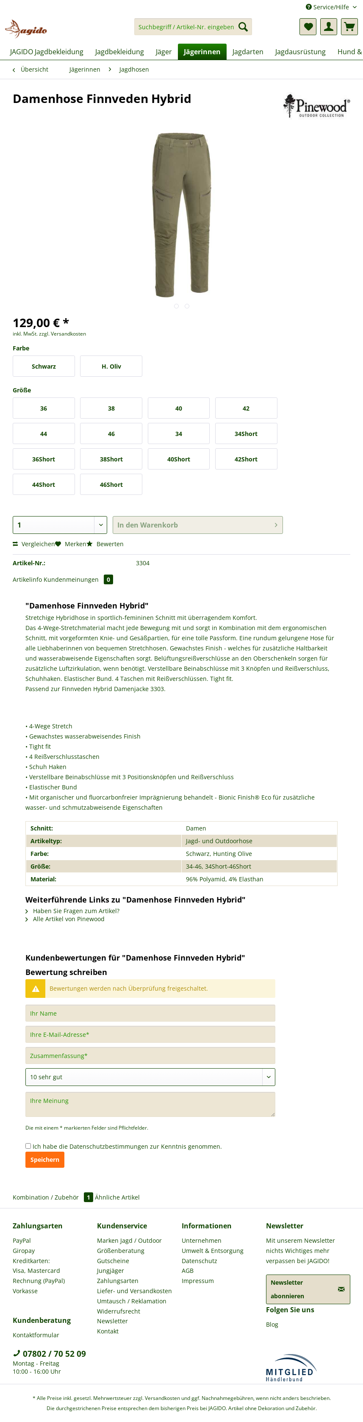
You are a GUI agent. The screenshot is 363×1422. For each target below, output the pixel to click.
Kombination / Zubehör (54, 1197)
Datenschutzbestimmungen (108, 1146)
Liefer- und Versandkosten (134, 1291)
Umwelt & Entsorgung (213, 1251)
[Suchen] (243, 26)
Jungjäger (110, 1270)
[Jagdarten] (248, 52)
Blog (272, 1324)
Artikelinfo (27, 579)
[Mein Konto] (328, 26)
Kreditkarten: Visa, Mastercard (36, 1266)
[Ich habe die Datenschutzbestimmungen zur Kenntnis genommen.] (28, 1146)
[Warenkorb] (349, 26)
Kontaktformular (36, 1335)
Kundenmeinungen (78, 579)
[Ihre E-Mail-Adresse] (150, 1034)
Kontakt (108, 1331)
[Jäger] (164, 52)
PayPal (22, 1240)
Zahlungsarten (118, 1281)
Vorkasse (25, 1291)
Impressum (198, 1281)
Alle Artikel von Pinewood (65, 919)
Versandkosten (162, 1398)
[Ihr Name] (150, 1013)
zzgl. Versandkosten (62, 333)
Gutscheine (113, 1261)
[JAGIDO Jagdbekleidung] (46, 52)
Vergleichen (34, 544)
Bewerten (105, 544)
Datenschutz (199, 1261)
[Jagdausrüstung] (300, 52)
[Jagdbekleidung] (119, 52)
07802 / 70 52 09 (49, 1353)
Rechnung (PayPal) (39, 1281)
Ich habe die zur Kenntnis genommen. (127, 1146)
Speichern (44, 1159)
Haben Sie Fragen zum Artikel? (72, 911)
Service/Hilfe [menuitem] (328, 7)
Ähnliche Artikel (117, 1197)
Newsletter (112, 1321)
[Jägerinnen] (202, 52)
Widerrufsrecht (118, 1311)
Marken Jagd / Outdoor (129, 1240)
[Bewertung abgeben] (150, 1077)
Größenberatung (120, 1251)
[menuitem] (193, 30)
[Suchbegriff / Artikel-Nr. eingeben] (193, 26)
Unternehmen (202, 1240)
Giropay (24, 1251)
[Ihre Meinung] (150, 1104)
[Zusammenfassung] (150, 1055)
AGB (188, 1270)
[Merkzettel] (307, 26)
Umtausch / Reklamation (131, 1301)
